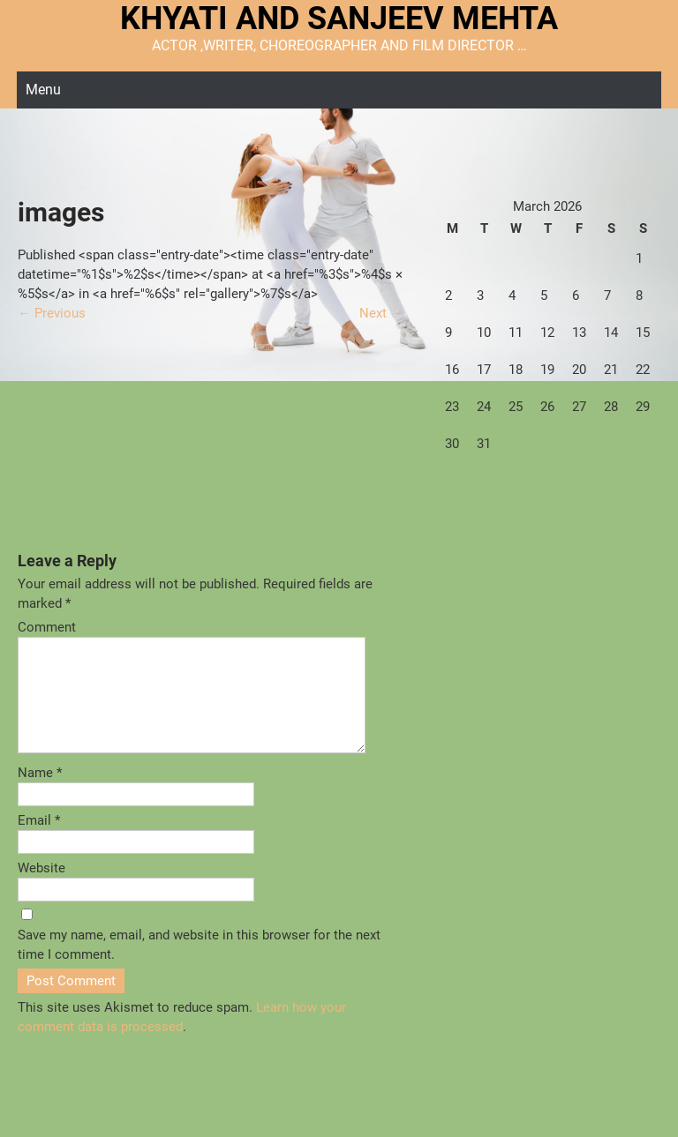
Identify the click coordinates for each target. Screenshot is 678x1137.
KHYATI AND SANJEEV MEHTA (339, 18)
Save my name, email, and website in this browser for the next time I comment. (199, 966)
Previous (52, 313)
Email (39, 841)
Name (40, 794)
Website (41, 889)
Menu (43, 89)
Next (381, 313)
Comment (47, 627)
